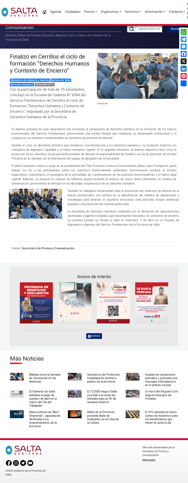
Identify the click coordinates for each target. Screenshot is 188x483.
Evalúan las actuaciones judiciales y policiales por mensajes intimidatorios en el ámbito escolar (161, 380)
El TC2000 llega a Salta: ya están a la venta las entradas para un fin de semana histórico (102, 397)
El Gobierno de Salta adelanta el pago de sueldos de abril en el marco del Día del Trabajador (43, 398)
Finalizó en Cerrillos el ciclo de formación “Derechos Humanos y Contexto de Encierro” (50, 63)
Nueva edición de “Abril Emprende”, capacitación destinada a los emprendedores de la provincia (45, 419)
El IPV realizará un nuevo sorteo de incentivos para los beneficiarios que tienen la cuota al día (161, 417)
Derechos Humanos (22, 84)
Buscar (175, 28)
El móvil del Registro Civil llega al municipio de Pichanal (161, 395)
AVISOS (94, 336)
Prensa (89, 12)
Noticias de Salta (60, 80)
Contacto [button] (175, 12)
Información (154, 12)
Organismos (109, 12)
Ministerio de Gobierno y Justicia (30, 80)
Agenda (55, 12)
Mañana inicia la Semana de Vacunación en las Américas (44, 378)
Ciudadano (72, 12)
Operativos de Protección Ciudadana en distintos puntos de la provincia (103, 378)
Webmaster (148, 459)
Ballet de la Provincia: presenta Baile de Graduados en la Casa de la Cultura (103, 417)
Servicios (131, 12)
